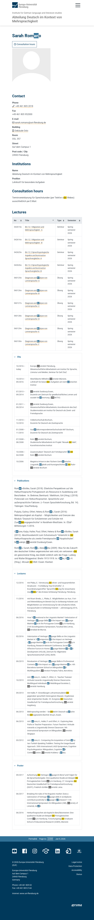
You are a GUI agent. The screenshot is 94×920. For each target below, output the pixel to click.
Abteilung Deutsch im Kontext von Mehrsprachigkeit (37, 19)
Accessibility (77, 870)
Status (79, 874)
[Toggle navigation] (78, 5)
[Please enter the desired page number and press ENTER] (50, 838)
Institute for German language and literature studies (37, 13)
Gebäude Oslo (21, 130)
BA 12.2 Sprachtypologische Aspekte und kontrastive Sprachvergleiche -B (37, 268)
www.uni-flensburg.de (29, 893)
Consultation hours (24, 44)
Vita (19, 357)
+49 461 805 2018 (24, 106)
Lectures (21, 573)
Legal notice (77, 862)
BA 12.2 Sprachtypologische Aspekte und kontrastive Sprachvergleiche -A (37, 255)
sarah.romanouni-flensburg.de (30, 122)
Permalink (33, 839)
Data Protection (75, 866)
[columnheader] (17, 220)
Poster (20, 765)
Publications (23, 480)
